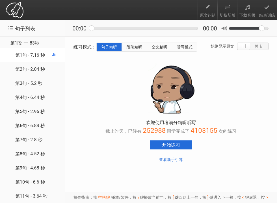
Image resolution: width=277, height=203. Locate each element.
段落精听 (134, 47)
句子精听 (109, 47)
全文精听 (159, 47)
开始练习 (171, 144)
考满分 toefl (14, 10)
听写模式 (184, 47)
